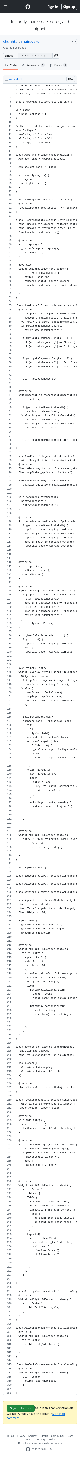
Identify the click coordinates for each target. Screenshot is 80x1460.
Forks (59, 65)
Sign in (53, 6)
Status (44, 1436)
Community (57, 1436)
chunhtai (10, 41)
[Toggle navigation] (5, 6)
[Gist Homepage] (27, 6)
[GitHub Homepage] (28, 1449)
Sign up (69, 6)
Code (11, 65)
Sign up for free (20, 1408)
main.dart (30, 41)
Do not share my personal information (40, 1443)
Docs (70, 1436)
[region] (40, 739)
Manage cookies (46, 1439)
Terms (10, 1436)
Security (32, 1436)
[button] (55, 56)
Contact (29, 1439)
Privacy (21, 1436)
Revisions (33, 65)
